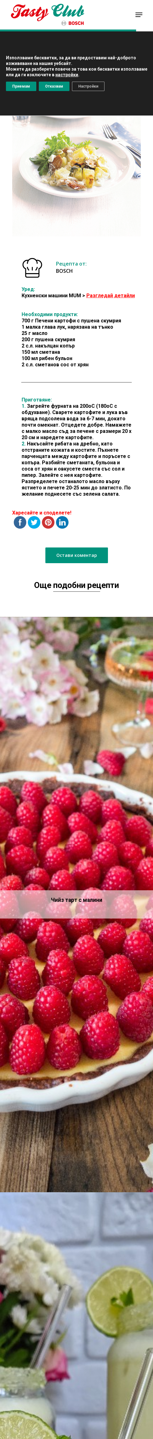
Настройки (88, 86)
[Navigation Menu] (138, 15)
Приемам (21, 86)
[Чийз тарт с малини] (76, 905)
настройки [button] (66, 74)
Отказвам (54, 86)
